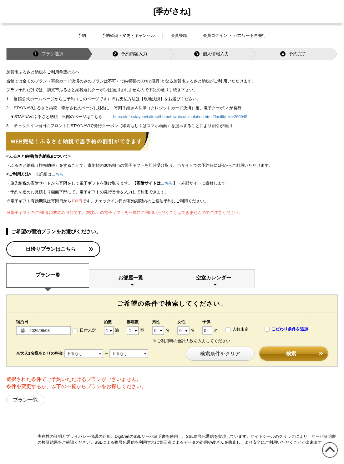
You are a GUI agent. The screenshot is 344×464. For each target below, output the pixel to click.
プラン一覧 (47, 275)
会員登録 (179, 35)
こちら (58, 174)
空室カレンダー (213, 277)
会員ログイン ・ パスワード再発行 (234, 35)
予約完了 (293, 54)
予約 (82, 35)
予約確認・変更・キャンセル (128, 35)
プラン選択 (48, 54)
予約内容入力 (130, 54)
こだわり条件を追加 (286, 329)
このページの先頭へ (329, 457)
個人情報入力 (211, 54)
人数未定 (237, 329)
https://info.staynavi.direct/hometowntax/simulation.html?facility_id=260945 (180, 116)
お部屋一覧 (130, 277)
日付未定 (84, 330)
